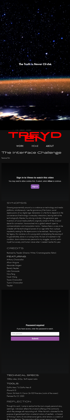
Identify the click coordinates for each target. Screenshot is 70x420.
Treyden (35, 136)
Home (35, 145)
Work (20, 145)
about (50, 145)
